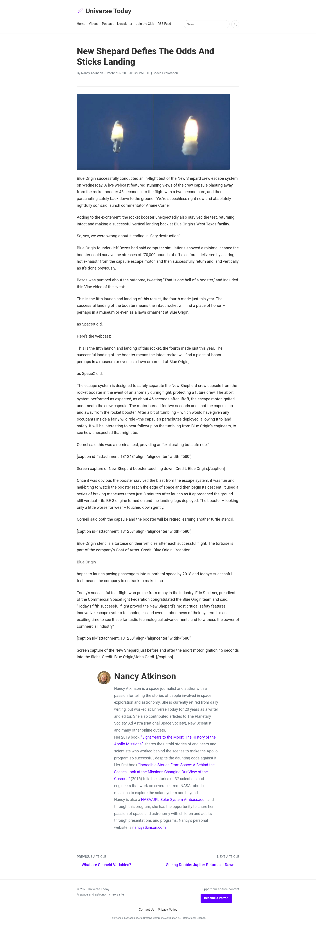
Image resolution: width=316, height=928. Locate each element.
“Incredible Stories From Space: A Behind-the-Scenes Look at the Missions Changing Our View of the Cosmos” (165, 772)
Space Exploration (165, 74)
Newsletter (124, 24)
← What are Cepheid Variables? (104, 865)
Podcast (108, 24)
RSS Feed (164, 24)
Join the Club (145, 24)
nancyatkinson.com (149, 828)
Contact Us (146, 910)
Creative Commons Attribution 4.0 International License (174, 918)
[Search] (235, 25)
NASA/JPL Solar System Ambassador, (173, 800)
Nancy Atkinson (92, 74)
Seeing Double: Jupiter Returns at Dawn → (202, 865)
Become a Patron (216, 899)
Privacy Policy (167, 910)
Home (81, 24)
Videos (94, 24)
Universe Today (105, 11)
